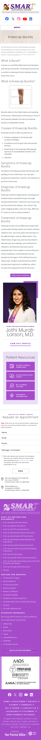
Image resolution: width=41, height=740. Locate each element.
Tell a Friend (12, 708)
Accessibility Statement (20, 711)
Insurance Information (21, 395)
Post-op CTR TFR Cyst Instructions (16, 529)
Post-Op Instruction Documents (13, 518)
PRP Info (6, 570)
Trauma (6, 605)
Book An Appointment (20, 650)
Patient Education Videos (24, 376)
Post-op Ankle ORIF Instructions (15, 522)
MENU (20, 28)
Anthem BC (7, 624)
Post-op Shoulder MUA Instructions (16, 567)
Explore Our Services (13, 575)
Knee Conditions (13, 55)
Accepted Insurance (13, 613)
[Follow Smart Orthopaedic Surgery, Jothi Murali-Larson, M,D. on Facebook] (9, 695)
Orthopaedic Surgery (11, 578)
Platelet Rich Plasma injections (15, 598)
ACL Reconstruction (10, 585)
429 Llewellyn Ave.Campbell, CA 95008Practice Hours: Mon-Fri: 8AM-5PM (17, 488)
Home (7, 701)
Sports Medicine (9, 581)
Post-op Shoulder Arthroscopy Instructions (19, 558)
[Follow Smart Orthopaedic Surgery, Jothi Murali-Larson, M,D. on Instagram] (20, 695)
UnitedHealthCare (10, 637)
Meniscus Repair (9, 588)
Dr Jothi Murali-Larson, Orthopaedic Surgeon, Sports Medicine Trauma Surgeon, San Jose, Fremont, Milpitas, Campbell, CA (18, 49)
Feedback (26, 705)
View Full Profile (20, 343)
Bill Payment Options (21, 386)
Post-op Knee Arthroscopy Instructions (18, 545)
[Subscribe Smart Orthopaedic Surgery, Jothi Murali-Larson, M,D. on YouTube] (26, 695)
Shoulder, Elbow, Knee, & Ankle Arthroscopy (19, 602)
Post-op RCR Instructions (12, 554)
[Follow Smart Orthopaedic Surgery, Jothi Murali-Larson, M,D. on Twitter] (15, 695)
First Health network (10, 644)
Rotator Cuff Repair (10, 591)
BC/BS (5, 627)
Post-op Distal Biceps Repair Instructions (19, 533)
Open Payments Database (20, 715)
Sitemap (13, 705)
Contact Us (29, 708)
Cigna (5, 634)
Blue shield (7, 631)
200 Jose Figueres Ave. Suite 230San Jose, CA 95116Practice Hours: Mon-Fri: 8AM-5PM (17, 480)
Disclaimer (19, 701)
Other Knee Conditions (20, 275)
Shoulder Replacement (12, 608)
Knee (3, 55)
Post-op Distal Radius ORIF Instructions (18, 536)
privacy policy (24, 460)
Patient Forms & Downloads (23, 366)
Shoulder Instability (10, 595)
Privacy (32, 701)
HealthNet (7, 641)
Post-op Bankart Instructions (14, 526)
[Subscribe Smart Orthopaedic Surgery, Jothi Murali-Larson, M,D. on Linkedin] (31, 695)
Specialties (32, 52)
